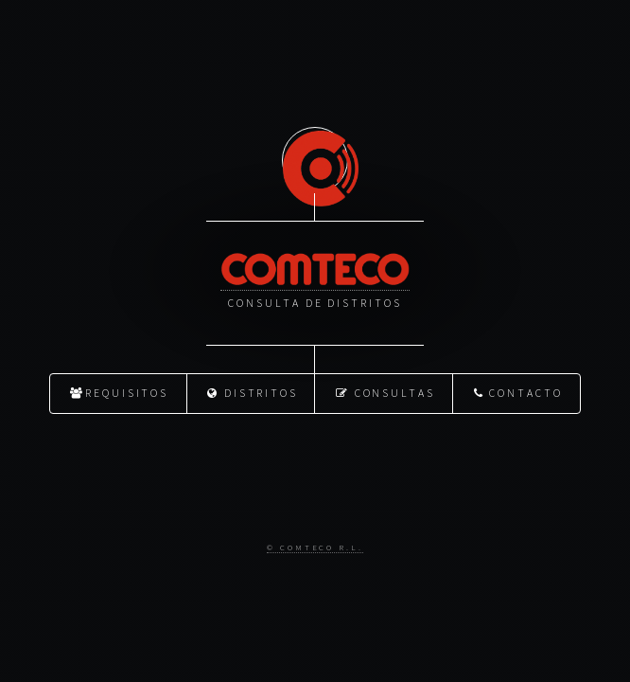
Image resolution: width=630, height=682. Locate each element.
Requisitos (119, 392)
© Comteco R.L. (315, 546)
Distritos (252, 392)
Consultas (385, 392)
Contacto (518, 392)
